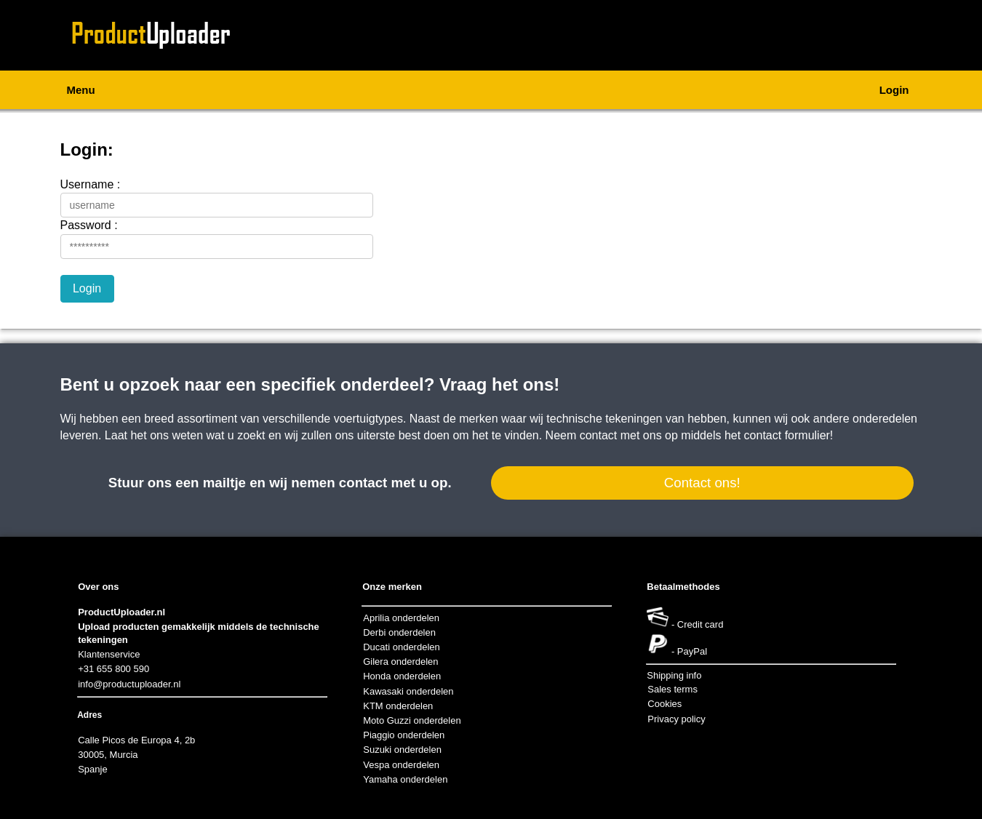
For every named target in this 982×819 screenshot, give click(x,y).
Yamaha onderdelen (405, 779)
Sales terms (672, 689)
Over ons (98, 586)
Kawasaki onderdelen (408, 691)
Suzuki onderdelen (402, 749)
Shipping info (674, 675)
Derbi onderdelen (399, 632)
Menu (81, 90)
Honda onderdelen (402, 676)
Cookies (664, 703)
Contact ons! (702, 482)
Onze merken (392, 586)
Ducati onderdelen (401, 647)
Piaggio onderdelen (403, 735)
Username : (90, 184)
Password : (89, 225)
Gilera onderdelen (400, 661)
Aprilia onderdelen (401, 617)
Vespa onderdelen (401, 764)
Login (894, 90)
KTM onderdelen (398, 705)
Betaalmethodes (683, 586)
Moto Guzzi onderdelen (411, 720)
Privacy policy (676, 719)
